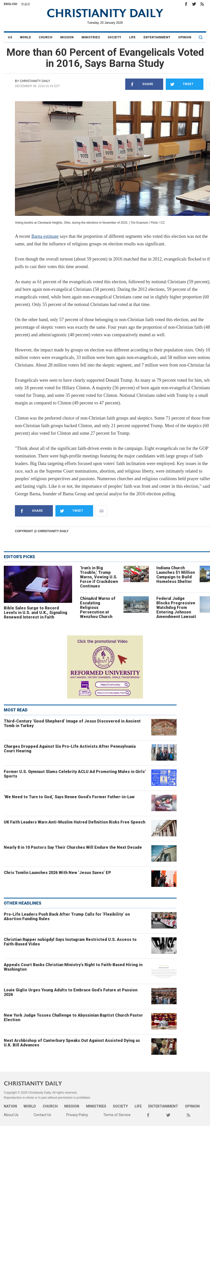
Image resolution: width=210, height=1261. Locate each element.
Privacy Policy (77, 1115)
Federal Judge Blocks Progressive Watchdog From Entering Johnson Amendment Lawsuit (176, 607)
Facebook (186, 4)
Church (45, 37)
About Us (11, 1115)
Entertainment (156, 37)
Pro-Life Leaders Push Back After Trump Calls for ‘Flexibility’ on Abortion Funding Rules (67, 916)
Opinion (184, 37)
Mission (67, 37)
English (10, 4)
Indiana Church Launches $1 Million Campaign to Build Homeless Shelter (175, 574)
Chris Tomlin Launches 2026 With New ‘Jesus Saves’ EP (57, 872)
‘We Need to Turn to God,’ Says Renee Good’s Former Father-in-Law (69, 796)
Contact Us (42, 1115)
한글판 (25, 4)
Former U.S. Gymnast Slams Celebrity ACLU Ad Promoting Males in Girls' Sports (74, 774)
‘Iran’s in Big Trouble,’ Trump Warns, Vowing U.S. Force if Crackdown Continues (99, 576)
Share (139, 84)
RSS (202, 4)
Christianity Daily (35, 81)
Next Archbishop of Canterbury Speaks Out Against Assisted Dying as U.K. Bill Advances (72, 1042)
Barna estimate (44, 236)
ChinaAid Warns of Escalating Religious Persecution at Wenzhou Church (97, 607)
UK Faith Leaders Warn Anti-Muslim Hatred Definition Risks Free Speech (74, 822)
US (10, 37)
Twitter (194, 4)
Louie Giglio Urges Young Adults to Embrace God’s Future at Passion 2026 (70, 992)
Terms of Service (117, 1115)
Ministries (90, 37)
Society (114, 37)
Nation (10, 1106)
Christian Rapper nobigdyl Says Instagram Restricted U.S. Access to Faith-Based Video (70, 941)
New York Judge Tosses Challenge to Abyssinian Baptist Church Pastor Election (73, 1017)
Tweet (180, 84)
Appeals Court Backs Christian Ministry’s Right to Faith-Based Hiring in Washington (73, 967)
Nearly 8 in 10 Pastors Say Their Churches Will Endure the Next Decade (73, 847)
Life (132, 37)
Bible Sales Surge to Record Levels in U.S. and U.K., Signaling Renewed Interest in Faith (35, 613)
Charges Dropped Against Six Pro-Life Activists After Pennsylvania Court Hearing (70, 748)
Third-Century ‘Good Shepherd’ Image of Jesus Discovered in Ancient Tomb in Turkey (72, 723)
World (25, 37)
